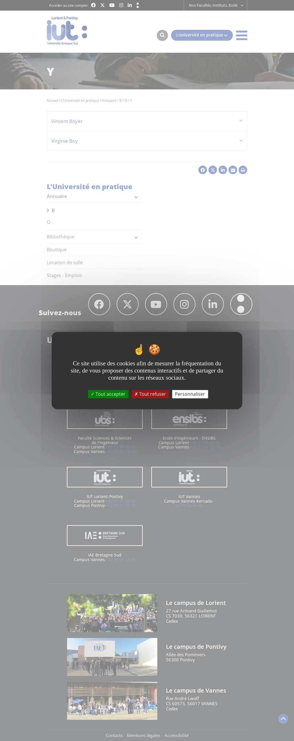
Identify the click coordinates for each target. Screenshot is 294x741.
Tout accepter (108, 394)
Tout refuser (150, 394)
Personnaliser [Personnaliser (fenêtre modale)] (190, 394)
